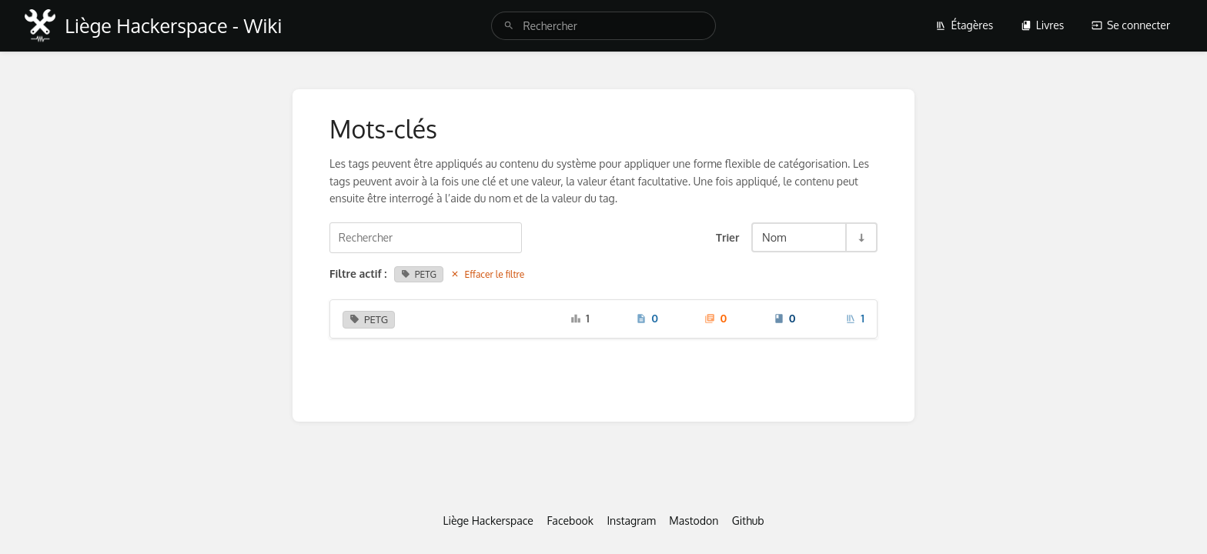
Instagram (631, 520)
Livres (1043, 25)
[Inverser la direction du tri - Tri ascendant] (860, 237)
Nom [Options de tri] (774, 237)
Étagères (964, 25)
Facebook (570, 520)
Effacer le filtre (487, 274)
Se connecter (1131, 25)
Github (748, 520)
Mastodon (693, 520)
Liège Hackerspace (488, 520)
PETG (418, 274)
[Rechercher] (508, 25)
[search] (603, 26)
